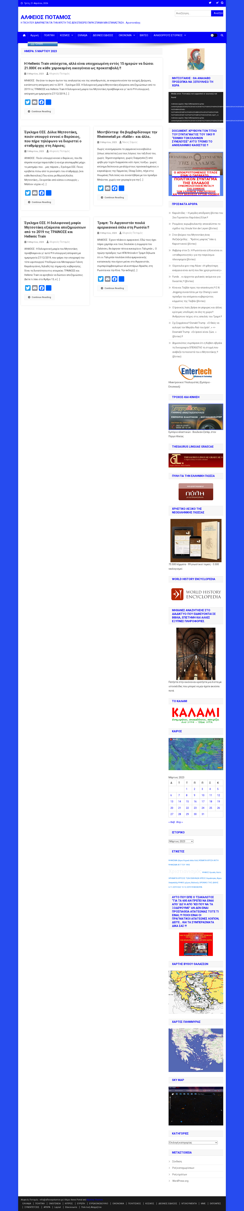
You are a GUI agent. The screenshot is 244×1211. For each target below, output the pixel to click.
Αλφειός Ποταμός (59, 73)
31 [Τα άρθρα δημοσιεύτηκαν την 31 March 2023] (203, 814)
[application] (196, 107)
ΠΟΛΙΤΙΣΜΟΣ (134, 1203)
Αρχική (34, 35)
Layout (58, 1207)
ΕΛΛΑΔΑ (82, 35)
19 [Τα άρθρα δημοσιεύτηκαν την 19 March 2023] (218, 801)
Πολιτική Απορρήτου (91, 1207)
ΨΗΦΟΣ (205, 872)
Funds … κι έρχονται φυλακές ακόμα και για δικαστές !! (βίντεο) (196, 279)
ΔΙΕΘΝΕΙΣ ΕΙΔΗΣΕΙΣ (103, 35)
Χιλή (196, 860)
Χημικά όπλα (188, 860)
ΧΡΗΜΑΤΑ (173, 878)
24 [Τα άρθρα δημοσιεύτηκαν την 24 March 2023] (203, 808)
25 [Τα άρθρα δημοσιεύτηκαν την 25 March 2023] (210, 808)
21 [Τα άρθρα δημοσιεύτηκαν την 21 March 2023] (179, 808)
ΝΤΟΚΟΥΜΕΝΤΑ (189, 1203)
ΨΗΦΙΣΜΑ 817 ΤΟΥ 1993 (179, 865)
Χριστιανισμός (185, 871)
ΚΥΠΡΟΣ (69, 1203)
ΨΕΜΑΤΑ (203, 860)
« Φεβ (172, 822)
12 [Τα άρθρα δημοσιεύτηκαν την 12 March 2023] (218, 795)
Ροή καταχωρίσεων (183, 1168)
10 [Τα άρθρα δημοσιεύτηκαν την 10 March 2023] (203, 795)
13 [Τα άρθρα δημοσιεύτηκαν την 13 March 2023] (171, 801)
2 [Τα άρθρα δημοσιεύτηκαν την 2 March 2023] (194, 789)
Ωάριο (180, 860)
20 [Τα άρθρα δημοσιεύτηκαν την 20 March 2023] (171, 808)
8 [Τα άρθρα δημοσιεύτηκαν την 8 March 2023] (186, 795)
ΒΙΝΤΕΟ (144, 35)
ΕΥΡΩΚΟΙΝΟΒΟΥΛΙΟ (98, 1203)
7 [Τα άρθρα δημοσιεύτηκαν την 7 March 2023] (179, 795)
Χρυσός (212, 872)
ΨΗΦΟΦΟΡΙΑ (196, 887)
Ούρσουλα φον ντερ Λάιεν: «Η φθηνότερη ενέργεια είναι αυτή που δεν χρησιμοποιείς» (197, 268)
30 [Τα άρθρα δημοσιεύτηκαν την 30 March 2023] (195, 814)
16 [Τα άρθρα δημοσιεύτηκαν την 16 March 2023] (195, 801)
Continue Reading (39, 111)
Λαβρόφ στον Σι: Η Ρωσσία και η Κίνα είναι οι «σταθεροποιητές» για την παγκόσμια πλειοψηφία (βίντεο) (197, 255)
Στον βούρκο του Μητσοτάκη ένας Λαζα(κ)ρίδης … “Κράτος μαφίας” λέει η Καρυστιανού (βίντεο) (194, 239)
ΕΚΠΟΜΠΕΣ (215, 1203)
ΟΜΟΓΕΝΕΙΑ (55, 1203)
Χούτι (218, 872)
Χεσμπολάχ (173, 882)
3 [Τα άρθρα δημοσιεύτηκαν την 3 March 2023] (202, 789)
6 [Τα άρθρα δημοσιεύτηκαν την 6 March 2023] (171, 795)
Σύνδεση (177, 1161)
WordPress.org (180, 1180)
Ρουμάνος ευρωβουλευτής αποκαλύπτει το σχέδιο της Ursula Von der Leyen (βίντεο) (196, 226)
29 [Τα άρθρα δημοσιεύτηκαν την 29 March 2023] (187, 814)
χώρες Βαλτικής (192, 882)
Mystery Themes (95, 1200)
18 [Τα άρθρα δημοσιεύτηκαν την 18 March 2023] (210, 801)
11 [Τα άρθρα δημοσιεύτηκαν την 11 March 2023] (210, 795)
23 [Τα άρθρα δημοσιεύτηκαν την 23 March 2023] (195, 808)
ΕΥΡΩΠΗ (81, 1203)
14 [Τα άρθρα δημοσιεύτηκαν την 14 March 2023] (179, 801)
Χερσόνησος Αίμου (214, 878)
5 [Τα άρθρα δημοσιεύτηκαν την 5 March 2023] (218, 789)
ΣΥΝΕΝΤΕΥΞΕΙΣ (32, 1207)
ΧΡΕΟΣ (203, 878)
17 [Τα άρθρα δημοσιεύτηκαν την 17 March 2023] (203, 801)
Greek (36, 44)
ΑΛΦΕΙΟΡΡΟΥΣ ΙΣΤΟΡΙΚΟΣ (168, 35)
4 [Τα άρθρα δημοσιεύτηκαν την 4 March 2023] (210, 789)
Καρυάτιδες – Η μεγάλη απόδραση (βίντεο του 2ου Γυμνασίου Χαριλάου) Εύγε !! (197, 215)
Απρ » (179, 822)
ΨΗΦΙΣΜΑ (173, 860)
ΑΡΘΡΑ (47, 1207)
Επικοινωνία (71, 1207)
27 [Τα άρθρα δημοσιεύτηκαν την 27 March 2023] (171, 814)
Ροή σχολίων (179, 1174)
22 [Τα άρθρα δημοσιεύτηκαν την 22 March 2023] (187, 808)
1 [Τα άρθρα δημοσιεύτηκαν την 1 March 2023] (186, 789)
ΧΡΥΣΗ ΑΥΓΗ (213, 860)
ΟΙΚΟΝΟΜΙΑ (125, 35)
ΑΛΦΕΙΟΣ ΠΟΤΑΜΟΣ (46, 17)
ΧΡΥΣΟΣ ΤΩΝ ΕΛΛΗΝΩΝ (188, 878)
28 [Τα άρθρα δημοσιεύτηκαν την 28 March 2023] (179, 814)
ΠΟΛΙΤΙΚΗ (49, 35)
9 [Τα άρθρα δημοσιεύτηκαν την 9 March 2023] (194, 795)
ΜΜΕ (203, 1203)
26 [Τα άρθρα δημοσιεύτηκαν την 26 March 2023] (218, 808)
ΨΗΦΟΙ (181, 882)
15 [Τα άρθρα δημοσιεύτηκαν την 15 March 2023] (187, 801)
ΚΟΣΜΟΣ (65, 35)
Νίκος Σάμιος (130, 142)
